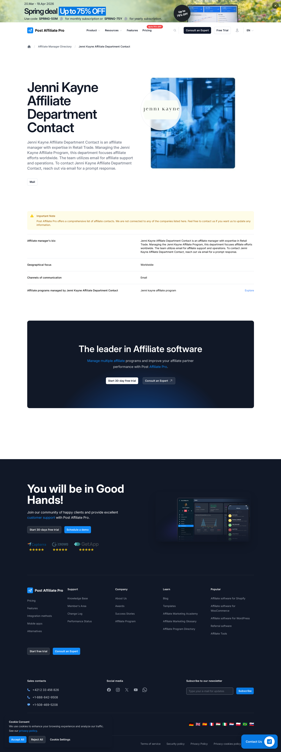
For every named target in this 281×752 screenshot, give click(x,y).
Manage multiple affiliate (106, 361)
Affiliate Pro (158, 367)
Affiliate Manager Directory (55, 46)
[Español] (204, 724)
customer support (41, 517)
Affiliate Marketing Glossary (180, 621)
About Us (121, 598)
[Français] (211, 724)
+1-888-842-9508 (45, 697)
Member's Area (76, 606)
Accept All (17, 739)
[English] (198, 724)
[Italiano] (225, 724)
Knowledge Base (77, 598)
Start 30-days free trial (44, 529)
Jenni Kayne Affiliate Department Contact (104, 46)
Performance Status (79, 621)
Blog (165, 598)
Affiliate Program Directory (179, 628)
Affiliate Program (53, 152)
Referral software (221, 625)
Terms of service (150, 743)
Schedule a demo (78, 529)
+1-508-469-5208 (45, 705)
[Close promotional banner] (275, 5)
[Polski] (238, 724)
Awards (119, 606)
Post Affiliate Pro (47, 221)
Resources (113, 30)
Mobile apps (34, 623)
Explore (249, 290)
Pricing (31, 600)
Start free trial (38, 651)
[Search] (177, 30)
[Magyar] (218, 724)
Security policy (176, 743)
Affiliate (56, 142)
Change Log (74, 613)
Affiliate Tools (219, 633)
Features (32, 608)
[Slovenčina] (251, 724)
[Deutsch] (191, 724)
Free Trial (222, 30)
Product (94, 30)
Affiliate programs (38, 290)
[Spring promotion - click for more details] (140, 11)
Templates (169, 606)
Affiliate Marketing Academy (180, 613)
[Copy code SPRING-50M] (61, 18)
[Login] (237, 30)
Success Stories (125, 613)
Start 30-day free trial (122, 380)
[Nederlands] (231, 724)
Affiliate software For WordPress (230, 618)
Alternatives (34, 631)
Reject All (37, 739)
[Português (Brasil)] (245, 724)
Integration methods (39, 615)
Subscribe (245, 690)
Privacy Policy (199, 743)
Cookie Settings (60, 739)
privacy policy (28, 730)
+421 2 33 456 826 (45, 690)
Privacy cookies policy (227, 743)
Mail (32, 181)
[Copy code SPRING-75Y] (126, 18)
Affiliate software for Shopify (228, 598)
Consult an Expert (197, 30)
